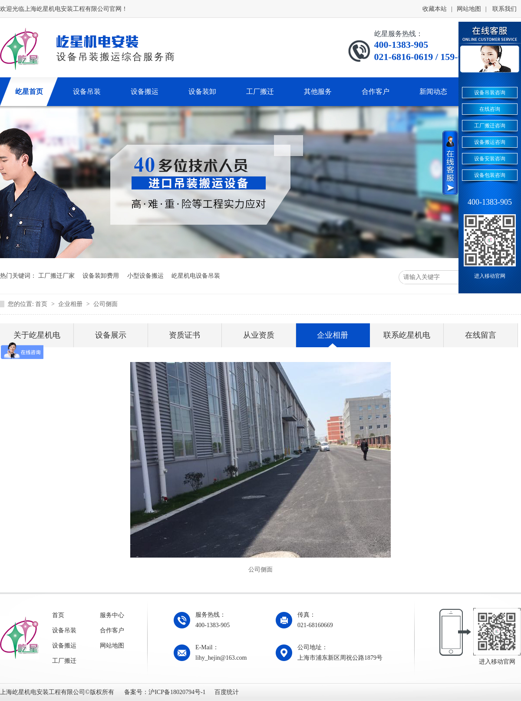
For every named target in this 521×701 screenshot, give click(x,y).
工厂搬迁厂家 (56, 275)
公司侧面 (105, 304)
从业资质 (258, 335)
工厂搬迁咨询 (489, 126)
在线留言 (480, 335)
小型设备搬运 (145, 275)
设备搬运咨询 (489, 142)
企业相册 (71, 304)
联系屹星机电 (406, 335)
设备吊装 (64, 630)
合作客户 (112, 630)
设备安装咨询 (489, 159)
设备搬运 (64, 645)
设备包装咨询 (489, 175)
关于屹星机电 (36, 335)
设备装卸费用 (100, 275)
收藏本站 (434, 9)
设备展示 (110, 335)
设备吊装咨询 (489, 93)
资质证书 (184, 335)
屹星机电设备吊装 (195, 275)
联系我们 (504, 9)
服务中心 (112, 615)
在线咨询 (489, 109)
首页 (42, 304)
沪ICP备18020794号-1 (176, 692)
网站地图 (469, 9)
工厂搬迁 (64, 661)
